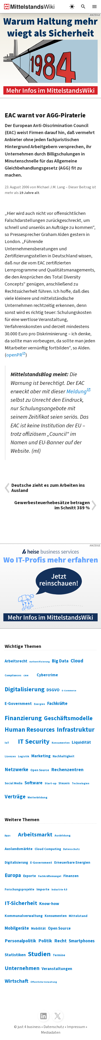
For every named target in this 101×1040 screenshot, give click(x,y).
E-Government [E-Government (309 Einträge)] (41, 862)
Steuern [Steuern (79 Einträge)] (64, 783)
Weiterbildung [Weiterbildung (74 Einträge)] (37, 798)
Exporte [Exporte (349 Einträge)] (29, 875)
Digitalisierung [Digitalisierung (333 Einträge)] (16, 862)
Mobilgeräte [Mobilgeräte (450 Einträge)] (17, 928)
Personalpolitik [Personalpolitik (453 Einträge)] (20, 941)
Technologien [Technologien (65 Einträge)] (80, 783)
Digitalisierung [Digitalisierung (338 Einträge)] (24, 689)
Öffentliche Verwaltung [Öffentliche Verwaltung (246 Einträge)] (43, 982)
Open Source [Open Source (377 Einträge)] (59, 928)
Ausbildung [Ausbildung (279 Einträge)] (62, 836)
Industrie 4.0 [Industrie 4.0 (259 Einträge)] (59, 889)
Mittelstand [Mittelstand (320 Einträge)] (78, 915)
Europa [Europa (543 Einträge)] (13, 875)
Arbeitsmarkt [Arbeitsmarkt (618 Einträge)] (35, 835)
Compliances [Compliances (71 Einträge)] (13, 675)
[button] (83, 6)
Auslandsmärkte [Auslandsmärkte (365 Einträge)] (18, 848)
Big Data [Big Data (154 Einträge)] (60, 661)
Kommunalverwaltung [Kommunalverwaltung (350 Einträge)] (24, 915)
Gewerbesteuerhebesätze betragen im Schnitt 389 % (52, 505)
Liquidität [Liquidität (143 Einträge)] (81, 742)
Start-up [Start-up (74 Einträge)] (50, 783)
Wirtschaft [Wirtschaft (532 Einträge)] (16, 981)
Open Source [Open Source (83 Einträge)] (39, 770)
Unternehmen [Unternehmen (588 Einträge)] (22, 968)
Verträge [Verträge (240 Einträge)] (15, 796)
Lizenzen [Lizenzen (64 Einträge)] (10, 756)
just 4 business (29, 1026)
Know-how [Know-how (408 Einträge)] (49, 904)
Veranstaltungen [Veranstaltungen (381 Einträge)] (57, 969)
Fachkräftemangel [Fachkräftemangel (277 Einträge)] (49, 876)
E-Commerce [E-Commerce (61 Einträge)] (69, 690)
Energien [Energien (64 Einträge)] (39, 704)
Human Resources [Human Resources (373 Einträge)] (30, 729)
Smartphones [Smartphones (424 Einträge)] (82, 941)
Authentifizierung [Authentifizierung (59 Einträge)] (39, 661)
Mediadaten (50, 1032)
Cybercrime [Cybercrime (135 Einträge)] (47, 675)
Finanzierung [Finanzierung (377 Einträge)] (23, 718)
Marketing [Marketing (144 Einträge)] (40, 756)
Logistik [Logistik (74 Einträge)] (23, 756)
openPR (14, 355)
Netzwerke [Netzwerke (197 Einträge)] (16, 769)
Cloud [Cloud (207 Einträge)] (77, 661)
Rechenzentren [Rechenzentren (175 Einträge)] (67, 769)
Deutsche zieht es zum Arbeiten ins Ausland (48, 488)
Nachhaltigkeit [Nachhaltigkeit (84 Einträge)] (63, 756)
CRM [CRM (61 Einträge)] (25, 675)
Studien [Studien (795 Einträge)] (39, 954)
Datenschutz (53, 1026)
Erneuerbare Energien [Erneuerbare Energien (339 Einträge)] (72, 862)
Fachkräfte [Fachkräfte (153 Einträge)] (57, 703)
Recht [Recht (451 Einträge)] (60, 941)
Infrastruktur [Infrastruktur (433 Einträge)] (75, 729)
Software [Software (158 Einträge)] (34, 783)
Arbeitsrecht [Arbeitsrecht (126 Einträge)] (16, 661)
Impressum (76, 1026)
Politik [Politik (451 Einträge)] (45, 941)
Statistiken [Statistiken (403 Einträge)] (15, 955)
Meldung (76, 391)
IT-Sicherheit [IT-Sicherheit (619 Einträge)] (21, 903)
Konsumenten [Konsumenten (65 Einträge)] (61, 743)
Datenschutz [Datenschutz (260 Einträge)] (71, 849)
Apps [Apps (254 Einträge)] (8, 835)
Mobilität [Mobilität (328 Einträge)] (38, 928)
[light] (72, 6)
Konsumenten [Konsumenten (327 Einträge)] (56, 915)
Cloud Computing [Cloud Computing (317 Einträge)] (48, 849)
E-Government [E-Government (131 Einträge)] (18, 704)
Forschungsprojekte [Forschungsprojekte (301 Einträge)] (19, 889)
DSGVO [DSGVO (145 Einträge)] (53, 690)
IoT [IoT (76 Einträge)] (7, 743)
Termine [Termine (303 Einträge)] (59, 955)
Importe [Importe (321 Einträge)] (42, 889)
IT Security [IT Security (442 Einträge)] (34, 741)
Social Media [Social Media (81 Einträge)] (13, 783)
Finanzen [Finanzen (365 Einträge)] (71, 875)
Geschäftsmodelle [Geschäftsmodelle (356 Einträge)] (68, 718)
